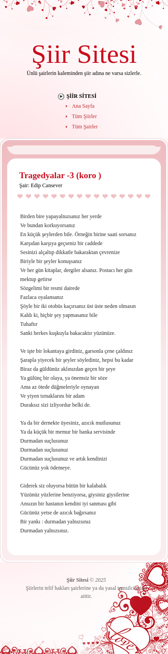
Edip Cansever (46, 185)
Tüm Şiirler (84, 116)
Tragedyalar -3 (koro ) (60, 175)
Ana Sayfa (83, 106)
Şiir (50, 54)
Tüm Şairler (85, 126)
